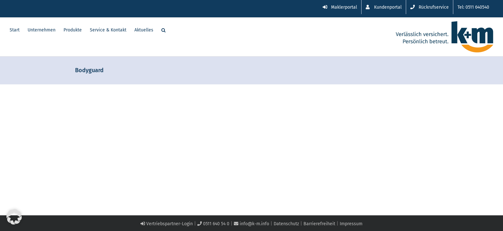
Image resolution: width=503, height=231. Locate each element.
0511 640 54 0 (213, 224)
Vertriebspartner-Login (167, 224)
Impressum (351, 224)
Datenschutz (286, 224)
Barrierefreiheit (319, 224)
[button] (171, 29)
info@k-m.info (251, 224)
